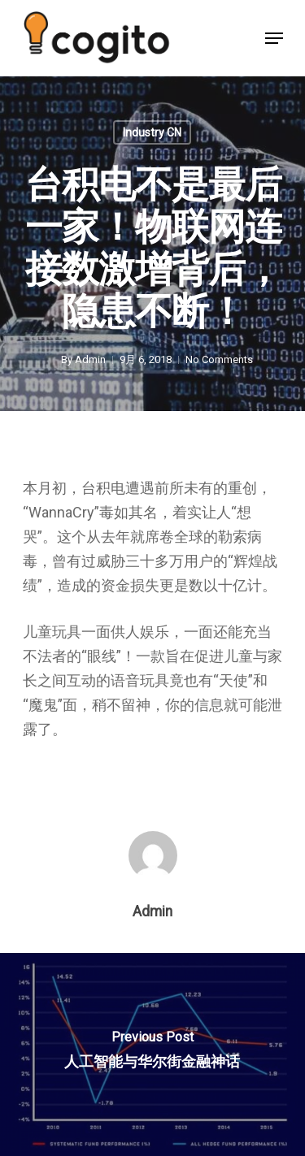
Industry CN (152, 132)
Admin (90, 359)
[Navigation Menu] (274, 38)
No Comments (219, 359)
